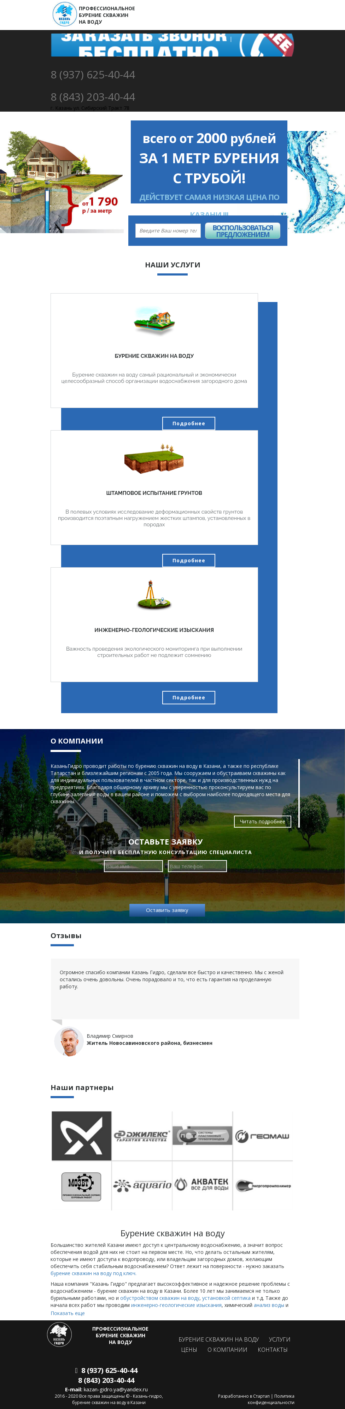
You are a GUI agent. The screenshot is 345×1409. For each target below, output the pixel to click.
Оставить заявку (167, 909)
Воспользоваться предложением (242, 231)
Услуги (280, 1339)
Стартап (261, 1396)
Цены (189, 1350)
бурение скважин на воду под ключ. (93, 1273)
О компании (227, 1350)
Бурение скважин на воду (219, 1339)
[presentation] (167, 889)
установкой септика (226, 1298)
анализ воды (269, 1305)
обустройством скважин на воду (159, 1298)
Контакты (273, 1350)
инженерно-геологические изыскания (176, 1305)
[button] (5, 182)
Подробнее (188, 423)
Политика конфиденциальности (271, 1399)
